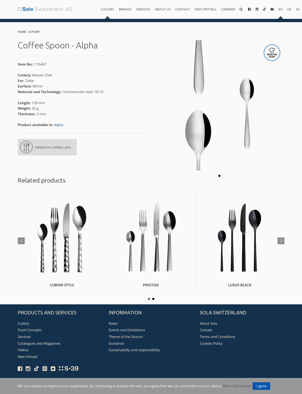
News (113, 323)
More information (237, 386)
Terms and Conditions (217, 336)
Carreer (228, 9)
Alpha (58, 124)
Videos (23, 350)
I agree (261, 386)
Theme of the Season (126, 336)
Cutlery (107, 9)
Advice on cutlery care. (53, 147)
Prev (21, 240)
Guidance (116, 343)
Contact (182, 9)
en (280, 9)
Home (22, 32)
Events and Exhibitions (127, 330)
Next (281, 240)
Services (143, 9)
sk (298, 9)
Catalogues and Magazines (39, 343)
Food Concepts (30, 330)
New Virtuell (205, 9)
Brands (125, 9)
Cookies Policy (211, 343)
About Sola (208, 323)
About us (163, 9)
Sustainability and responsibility (134, 350)
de (289, 9)
